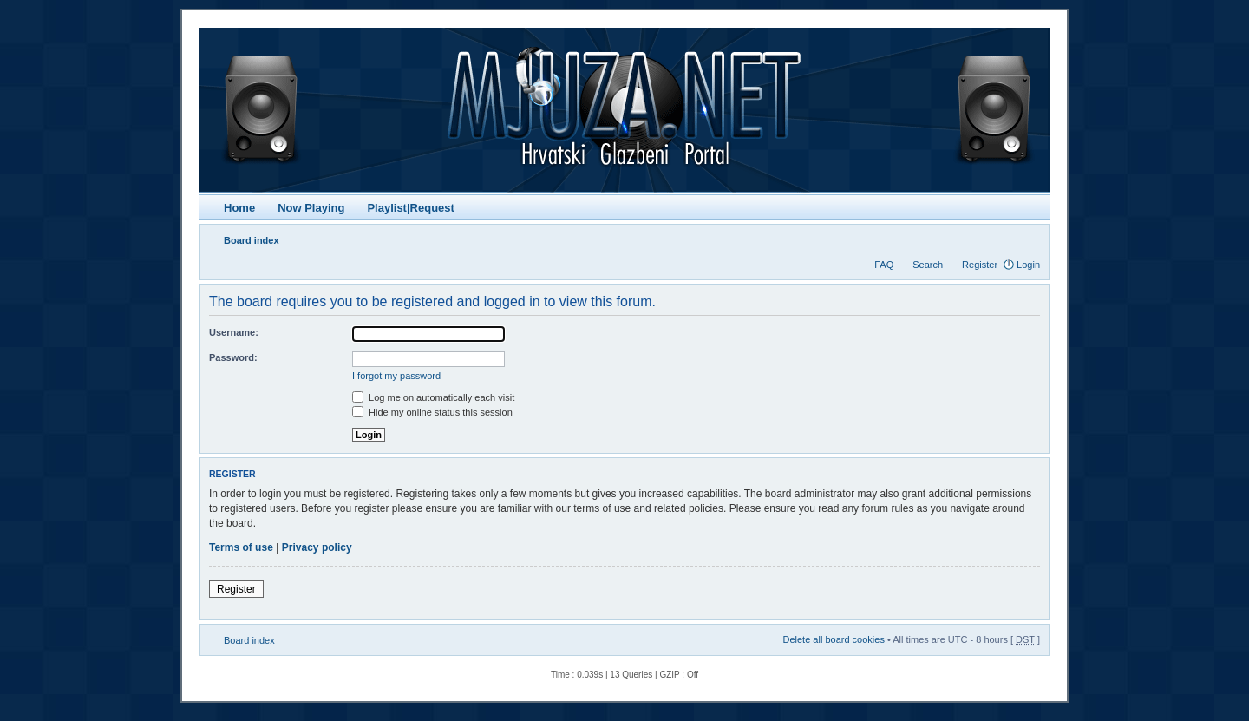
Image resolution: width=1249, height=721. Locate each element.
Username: (233, 332)
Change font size (1027, 237)
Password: (233, 357)
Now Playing (311, 207)
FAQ (883, 264)
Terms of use (241, 547)
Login (1028, 264)
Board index (251, 240)
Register (979, 264)
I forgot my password (396, 375)
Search (927, 264)
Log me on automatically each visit (433, 397)
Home (239, 207)
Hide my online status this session (432, 412)
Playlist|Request (410, 207)
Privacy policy (317, 547)
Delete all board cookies (833, 639)
